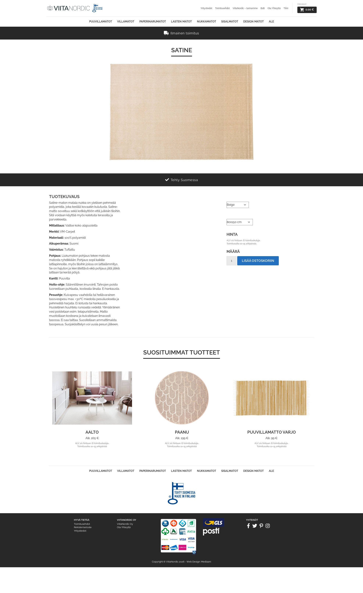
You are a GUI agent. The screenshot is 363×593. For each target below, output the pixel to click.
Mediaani (206, 561)
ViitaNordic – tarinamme (245, 8)
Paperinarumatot (152, 21)
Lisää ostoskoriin (258, 261)
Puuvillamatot (100, 21)
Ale (271, 21)
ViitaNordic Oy (125, 524)
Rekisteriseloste (83, 527)
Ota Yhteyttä (274, 8)
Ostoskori (301, 4)
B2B (263, 8)
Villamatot (125, 21)
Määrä (233, 251)
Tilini (286, 8)
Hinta (232, 234)
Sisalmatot (229, 21)
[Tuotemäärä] (231, 260)
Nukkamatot (206, 21)
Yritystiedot (206, 8)
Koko (230, 214)
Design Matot (253, 21)
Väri (230, 197)
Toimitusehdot (222, 8)
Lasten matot (181, 21)
